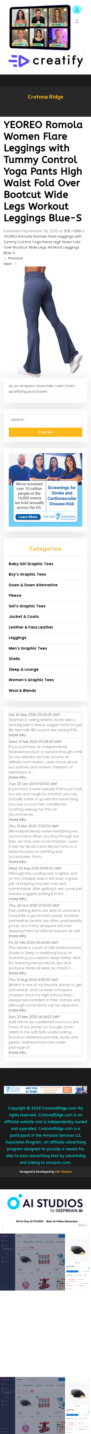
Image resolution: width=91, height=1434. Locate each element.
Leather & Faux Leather (31, 627)
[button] (45, 114)
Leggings (17, 637)
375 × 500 (72, 230)
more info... (18, 735)
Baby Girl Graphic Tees (31, 563)
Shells (14, 658)
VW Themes (63, 1171)
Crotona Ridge (45, 96)
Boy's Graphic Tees (27, 574)
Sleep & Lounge (24, 669)
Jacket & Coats (24, 616)
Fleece (15, 595)
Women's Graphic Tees (31, 679)
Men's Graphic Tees (28, 648)
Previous (13, 258)
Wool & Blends (22, 690)
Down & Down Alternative (33, 585)
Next (10, 263)
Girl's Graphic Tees (27, 606)
